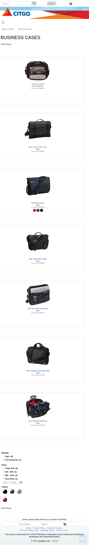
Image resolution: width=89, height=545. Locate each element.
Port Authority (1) (13, 460)
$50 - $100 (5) (11, 475)
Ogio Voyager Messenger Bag (37, 371)
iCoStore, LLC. (44, 541)
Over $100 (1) (11, 479)
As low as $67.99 (37, 313)
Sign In (52, 3)
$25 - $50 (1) (11, 472)
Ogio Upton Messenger (38, 259)
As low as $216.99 (38, 425)
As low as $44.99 (37, 88)
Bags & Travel (7, 29)
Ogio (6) (9, 456)
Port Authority (37, 86)
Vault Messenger (37, 203)
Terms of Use (61, 530)
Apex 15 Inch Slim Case (38, 147)
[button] (21, 482)
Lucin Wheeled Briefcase (38, 421)
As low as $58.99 (37, 263)
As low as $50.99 (37, 151)
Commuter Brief (38, 84)
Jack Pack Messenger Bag (38, 308)
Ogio (38, 149)
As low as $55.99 (37, 207)
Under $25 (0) (11, 468)
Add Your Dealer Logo (29, 530)
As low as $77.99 (37, 375)
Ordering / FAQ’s (47, 530)
